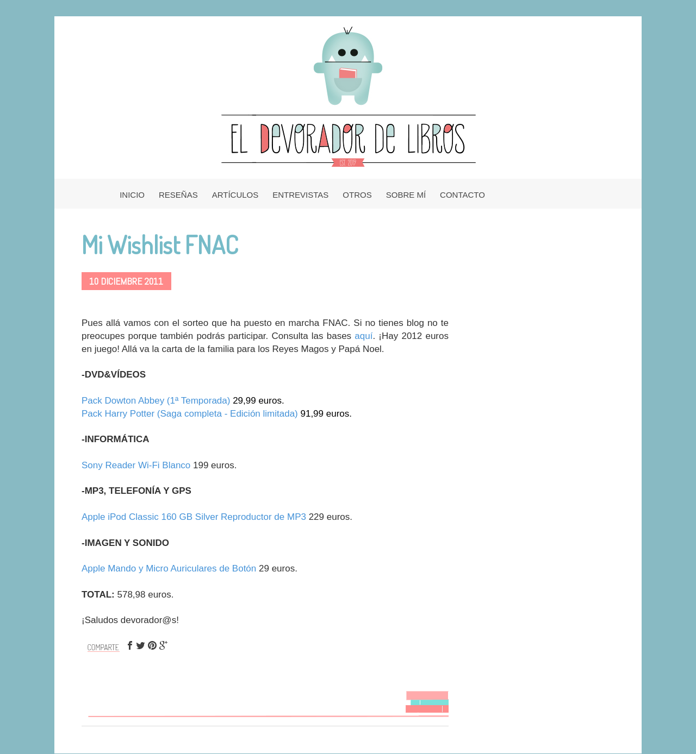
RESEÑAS (178, 194)
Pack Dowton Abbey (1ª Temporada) (157, 400)
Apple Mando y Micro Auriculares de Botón (169, 568)
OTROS (357, 194)
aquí (363, 336)
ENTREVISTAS (300, 194)
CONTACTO (462, 194)
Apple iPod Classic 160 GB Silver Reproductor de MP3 (194, 517)
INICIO (132, 194)
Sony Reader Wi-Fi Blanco (136, 465)
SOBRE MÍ (406, 194)
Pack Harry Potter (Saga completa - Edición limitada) (190, 414)
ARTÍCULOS (235, 194)
